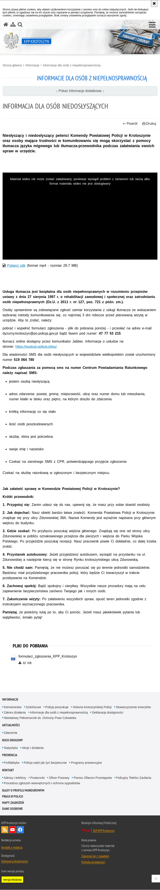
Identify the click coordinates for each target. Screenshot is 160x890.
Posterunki (37, 777)
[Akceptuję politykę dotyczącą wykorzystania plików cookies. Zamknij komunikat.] (154, 3)
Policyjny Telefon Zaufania (133, 777)
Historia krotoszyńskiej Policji (92, 707)
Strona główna (12, 65)
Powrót (130, 123)
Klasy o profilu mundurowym (23, 790)
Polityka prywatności (93, 862)
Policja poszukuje (56, 707)
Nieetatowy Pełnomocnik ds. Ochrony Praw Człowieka (40, 718)
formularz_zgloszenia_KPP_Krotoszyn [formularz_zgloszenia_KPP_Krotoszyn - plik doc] (48, 656)
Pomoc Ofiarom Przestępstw (93, 777)
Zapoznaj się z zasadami (95, 856)
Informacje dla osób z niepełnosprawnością (72, 65)
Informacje (32, 65)
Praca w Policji (12, 796)
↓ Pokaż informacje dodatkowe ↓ (80, 91)
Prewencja (9, 755)
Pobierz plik (16, 265)
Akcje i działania (32, 748)
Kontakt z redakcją (11, 847)
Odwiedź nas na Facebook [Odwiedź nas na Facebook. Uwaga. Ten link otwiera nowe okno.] (20, 829)
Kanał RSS (4, 829)
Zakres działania (15, 712)
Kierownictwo (13, 707)
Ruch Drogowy (12, 740)
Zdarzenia (10, 733)
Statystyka (11, 748)
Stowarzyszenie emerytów (133, 707)
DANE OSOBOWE (12, 808)
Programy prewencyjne (86, 763)
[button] (152, 25)
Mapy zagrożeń (13, 802)
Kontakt (8, 770)
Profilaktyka (11, 763)
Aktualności (11, 725)
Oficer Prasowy (59, 777)
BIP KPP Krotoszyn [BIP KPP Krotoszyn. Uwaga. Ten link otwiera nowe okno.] (104, 831)
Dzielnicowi (33, 707)
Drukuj (149, 123)
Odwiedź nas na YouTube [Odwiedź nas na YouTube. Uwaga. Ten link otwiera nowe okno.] (12, 829)
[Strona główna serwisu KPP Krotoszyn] (5, 24)
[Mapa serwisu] (13, 24)
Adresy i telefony (15, 777)
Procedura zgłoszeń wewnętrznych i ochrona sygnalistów (42, 783)
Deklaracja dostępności (107, 712)
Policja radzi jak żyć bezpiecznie (45, 763)
